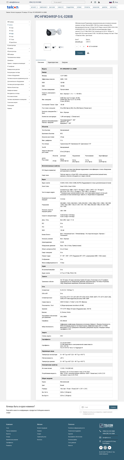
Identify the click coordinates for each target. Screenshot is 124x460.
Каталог (34, 7)
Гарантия (70, 434)
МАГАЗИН (52, 7)
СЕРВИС (79, 7)
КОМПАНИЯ (44, 7)
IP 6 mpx (11, 36)
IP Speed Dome (13, 42)
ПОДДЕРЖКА (70, 7)
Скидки (39, 434)
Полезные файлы (72, 439)
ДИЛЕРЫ (104, 7)
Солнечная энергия (19, 102)
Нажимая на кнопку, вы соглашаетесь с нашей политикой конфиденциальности (97, 413)
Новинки (9, 108)
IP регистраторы (11, 45)
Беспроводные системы (19, 72)
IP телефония (10, 66)
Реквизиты (9, 445)
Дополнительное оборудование (19, 81)
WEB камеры (10, 54)
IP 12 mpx (11, 39)
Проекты (8, 434)
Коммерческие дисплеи (19, 69)
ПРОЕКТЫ (87, 7)
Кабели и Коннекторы (19, 87)
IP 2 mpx (11, 27)
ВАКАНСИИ (96, 7)
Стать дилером (72, 442)
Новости (70, 445)
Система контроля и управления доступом (19, 78)
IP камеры (24, 12)
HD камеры (19, 48)
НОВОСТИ (60, 7)
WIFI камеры (19, 21)
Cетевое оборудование (19, 75)
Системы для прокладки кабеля (19, 84)
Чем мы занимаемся (11, 431)
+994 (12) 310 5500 (35, 2)
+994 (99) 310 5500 (109, 433)
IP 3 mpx (11, 30)
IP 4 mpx (30, 12)
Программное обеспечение (75, 436)
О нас (7, 428)
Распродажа (10, 105)
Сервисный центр (41, 436)
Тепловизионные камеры (13, 57)
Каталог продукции (16, 12)
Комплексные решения (12, 439)
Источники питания (19, 96)
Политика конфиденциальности (76, 428)
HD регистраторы (19, 51)
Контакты (39, 439)
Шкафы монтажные (19, 90)
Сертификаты (9, 442)
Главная (8, 12)
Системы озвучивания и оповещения (19, 99)
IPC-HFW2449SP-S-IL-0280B (40, 12)
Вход (115, 2)
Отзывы (8, 436)
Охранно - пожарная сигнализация (19, 63)
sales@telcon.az (14, 2)
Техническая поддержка (74, 431)
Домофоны (19, 60)
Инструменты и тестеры (13, 93)
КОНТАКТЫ (113, 7)
